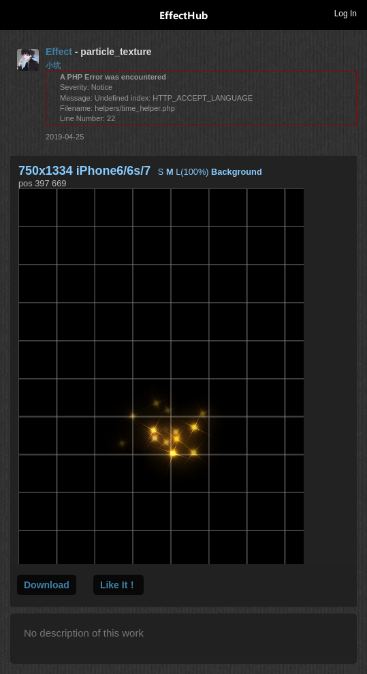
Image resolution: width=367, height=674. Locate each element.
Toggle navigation (16, 13)
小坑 (53, 65)
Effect (59, 51)
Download (46, 584)
